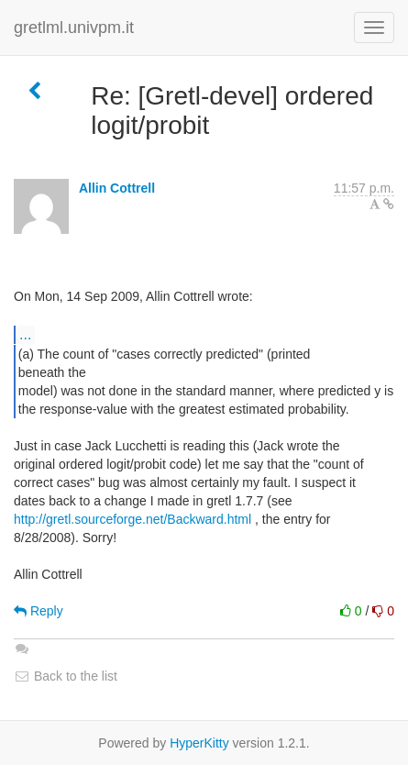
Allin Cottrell (117, 188)
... (25, 334)
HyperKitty (199, 743)
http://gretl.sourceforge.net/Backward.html (132, 519)
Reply (38, 611)
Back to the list (65, 676)
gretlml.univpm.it (74, 27)
